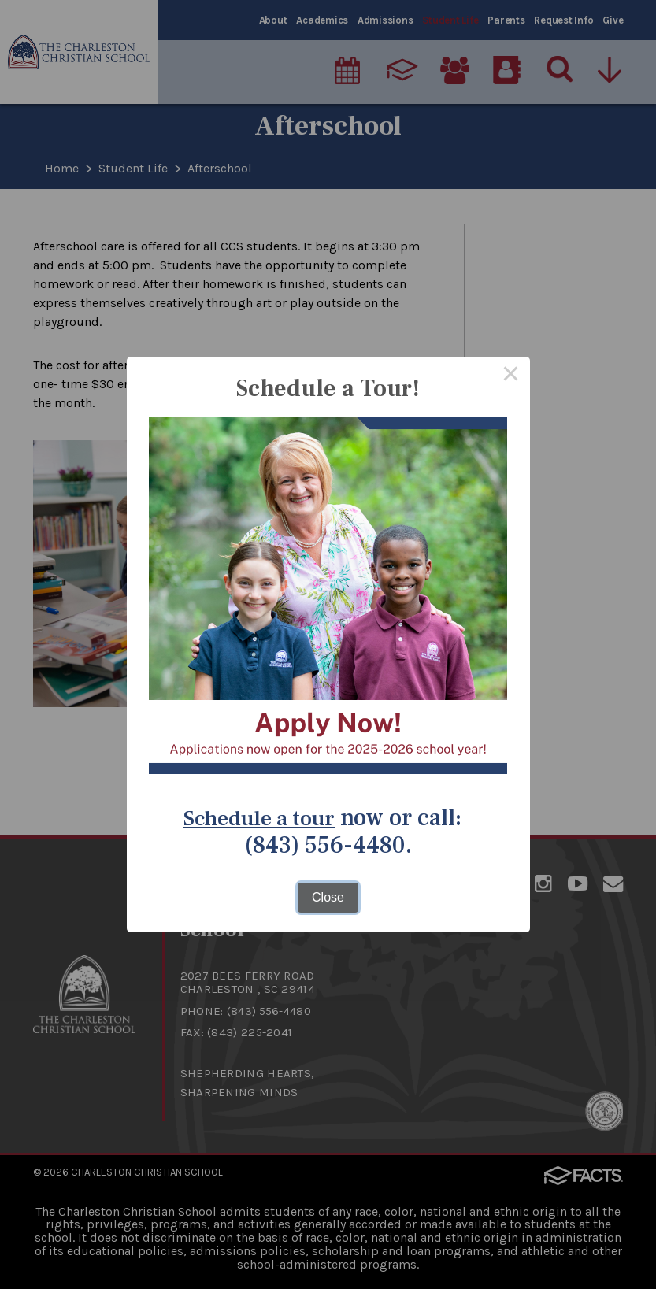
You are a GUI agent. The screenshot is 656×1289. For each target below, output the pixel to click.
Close (328, 897)
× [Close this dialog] (511, 375)
